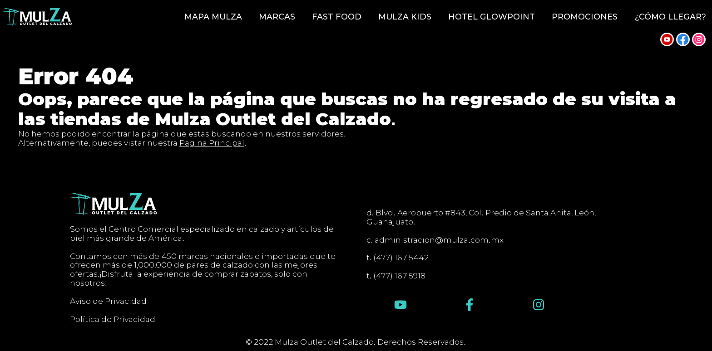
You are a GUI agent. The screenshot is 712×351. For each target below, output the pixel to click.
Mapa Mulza (213, 16)
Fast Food (336, 16)
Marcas (277, 16)
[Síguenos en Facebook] (683, 39)
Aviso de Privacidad (108, 301)
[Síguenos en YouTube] (667, 39)
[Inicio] (37, 17)
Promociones (585, 16)
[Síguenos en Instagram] (699, 39)
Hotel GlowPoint (491, 16)
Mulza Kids (404, 16)
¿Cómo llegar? (670, 16)
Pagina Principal (211, 142)
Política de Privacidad (112, 319)
